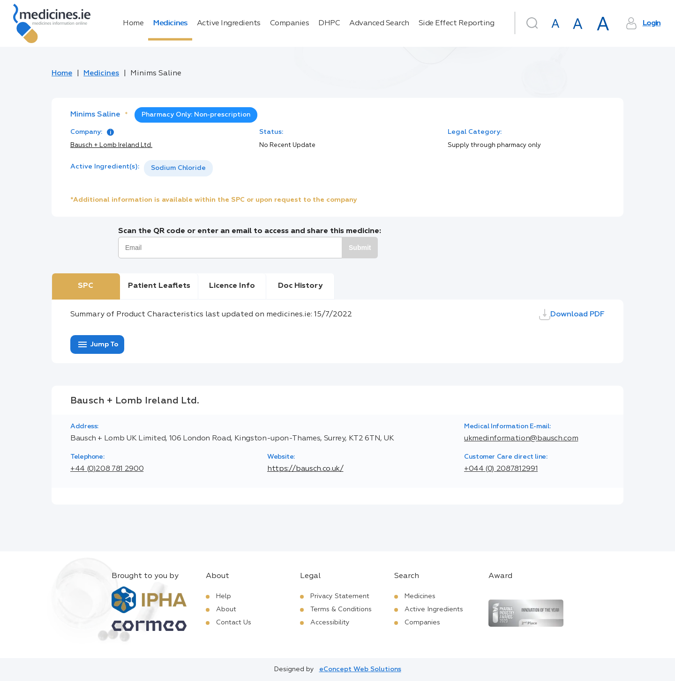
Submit (360, 247)
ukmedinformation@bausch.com (521, 438)
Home (133, 23)
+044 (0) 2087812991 (501, 469)
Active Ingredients (229, 23)
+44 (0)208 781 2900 (106, 469)
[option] (178, 168)
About (226, 609)
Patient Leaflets (159, 286)
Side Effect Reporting (457, 23)
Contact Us (233, 622)
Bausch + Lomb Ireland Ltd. (111, 145)
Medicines (170, 23)
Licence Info (232, 286)
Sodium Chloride (178, 168)
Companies (289, 23)
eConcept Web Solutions (360, 669)
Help (223, 596)
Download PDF (572, 314)
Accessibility (330, 622)
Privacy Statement (339, 596)
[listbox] (178, 168)
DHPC (329, 23)
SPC (85, 286)
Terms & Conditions (341, 609)
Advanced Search (379, 23)
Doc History (300, 286)
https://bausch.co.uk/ (305, 469)
